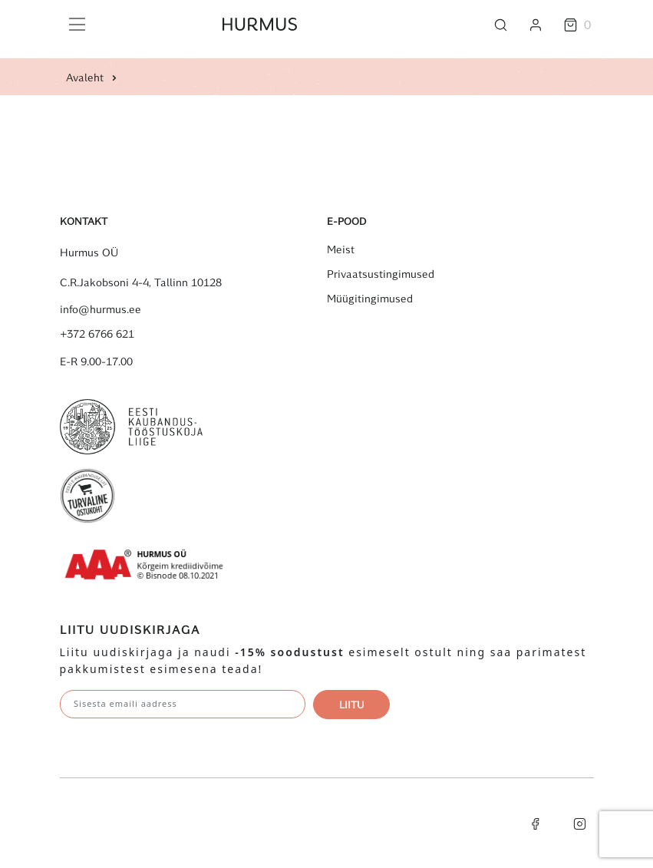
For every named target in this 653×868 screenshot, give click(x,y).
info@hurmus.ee (100, 309)
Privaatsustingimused (380, 274)
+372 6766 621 (97, 333)
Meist (341, 249)
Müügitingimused (370, 298)
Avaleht (85, 77)
